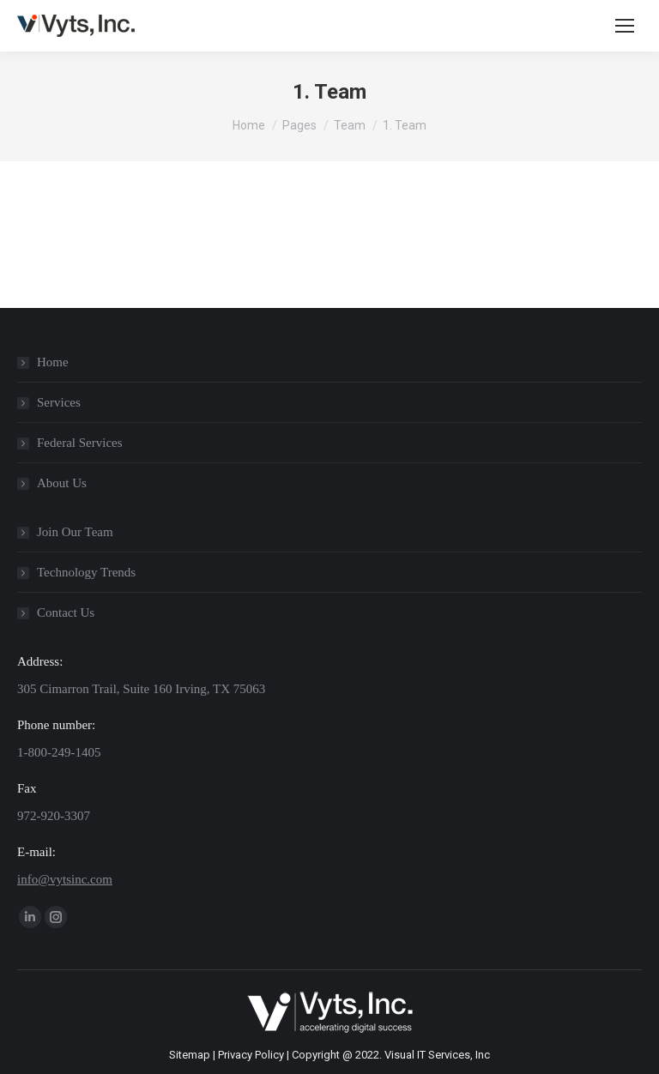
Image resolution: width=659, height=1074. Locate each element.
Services (59, 402)
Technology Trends (86, 572)
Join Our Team (75, 532)
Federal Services (80, 443)
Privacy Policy (251, 1054)
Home (53, 362)
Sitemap (189, 1054)
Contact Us (65, 612)
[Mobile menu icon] (625, 26)
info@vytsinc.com (64, 879)
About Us (62, 483)
